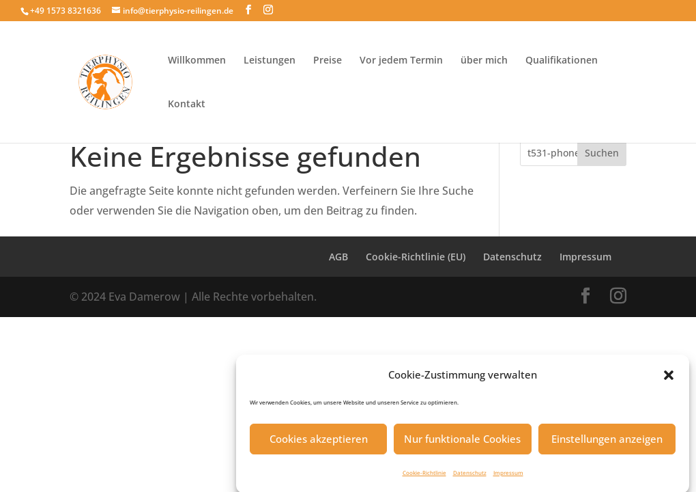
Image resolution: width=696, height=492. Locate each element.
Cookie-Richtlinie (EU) (415, 256)
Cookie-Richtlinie (424, 476)
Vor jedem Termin (401, 60)
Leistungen (269, 60)
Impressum (508, 476)
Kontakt (186, 104)
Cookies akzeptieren (319, 443)
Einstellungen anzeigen (607, 443)
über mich (484, 60)
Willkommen (197, 60)
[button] (669, 378)
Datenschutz (470, 476)
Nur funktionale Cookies (462, 443)
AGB (338, 256)
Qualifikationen (561, 60)
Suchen (602, 152)
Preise (327, 60)
